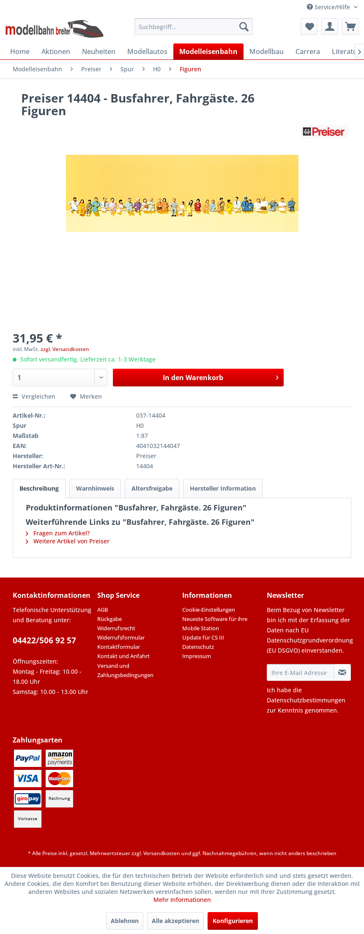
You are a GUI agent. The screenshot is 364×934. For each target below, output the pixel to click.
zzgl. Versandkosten (65, 349)
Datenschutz (198, 647)
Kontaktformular (118, 647)
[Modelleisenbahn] (208, 51)
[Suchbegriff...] (193, 26)
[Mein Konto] (329, 26)
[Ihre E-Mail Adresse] (300, 672)
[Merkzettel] (309, 26)
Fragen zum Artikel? (58, 533)
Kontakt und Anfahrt (123, 656)
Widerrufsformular (121, 637)
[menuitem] (193, 26)
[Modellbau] (267, 51)
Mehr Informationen (182, 900)
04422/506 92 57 (44, 640)
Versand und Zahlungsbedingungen (125, 670)
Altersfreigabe (151, 488)
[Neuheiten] (98, 51)
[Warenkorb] (350, 26)
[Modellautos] (147, 51)
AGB (102, 609)
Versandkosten (161, 853)
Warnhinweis (95, 488)
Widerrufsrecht (116, 628)
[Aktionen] (56, 51)
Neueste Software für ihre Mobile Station (214, 623)
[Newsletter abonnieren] (342, 672)
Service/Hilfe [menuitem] (329, 7)
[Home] (20, 51)
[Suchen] (244, 26)
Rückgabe (109, 619)
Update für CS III (203, 637)
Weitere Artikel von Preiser (67, 541)
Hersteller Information (223, 488)
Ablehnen (125, 921)
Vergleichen (34, 396)
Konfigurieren (233, 921)
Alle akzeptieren (175, 921)
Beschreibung (39, 488)
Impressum (196, 656)
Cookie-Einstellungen (208, 609)
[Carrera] (308, 51)
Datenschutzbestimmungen (306, 700)
